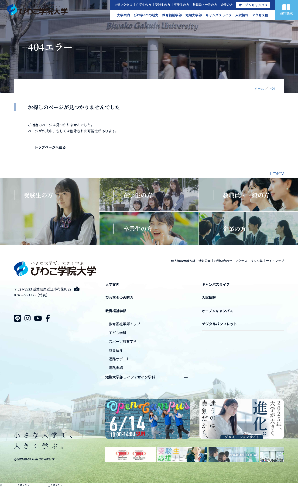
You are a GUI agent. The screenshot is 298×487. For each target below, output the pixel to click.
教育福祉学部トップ (124, 323)
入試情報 (241, 15)
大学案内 (123, 15)
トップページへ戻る (50, 147)
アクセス (241, 261)
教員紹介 (116, 350)
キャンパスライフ (219, 15)
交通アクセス (123, 4)
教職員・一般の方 (205, 4)
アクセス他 (260, 15)
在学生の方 (143, 4)
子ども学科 (117, 332)
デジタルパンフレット (219, 323)
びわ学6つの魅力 (146, 15)
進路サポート (119, 358)
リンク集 (256, 261)
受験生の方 (162, 4)
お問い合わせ (223, 261)
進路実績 (116, 367)
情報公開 (205, 261)
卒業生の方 (181, 4)
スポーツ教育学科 (123, 341)
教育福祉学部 (172, 15)
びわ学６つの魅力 (119, 297)
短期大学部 (193, 15)
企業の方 (227, 4)
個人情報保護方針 (183, 261)
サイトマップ (275, 261)
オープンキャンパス (253, 5)
